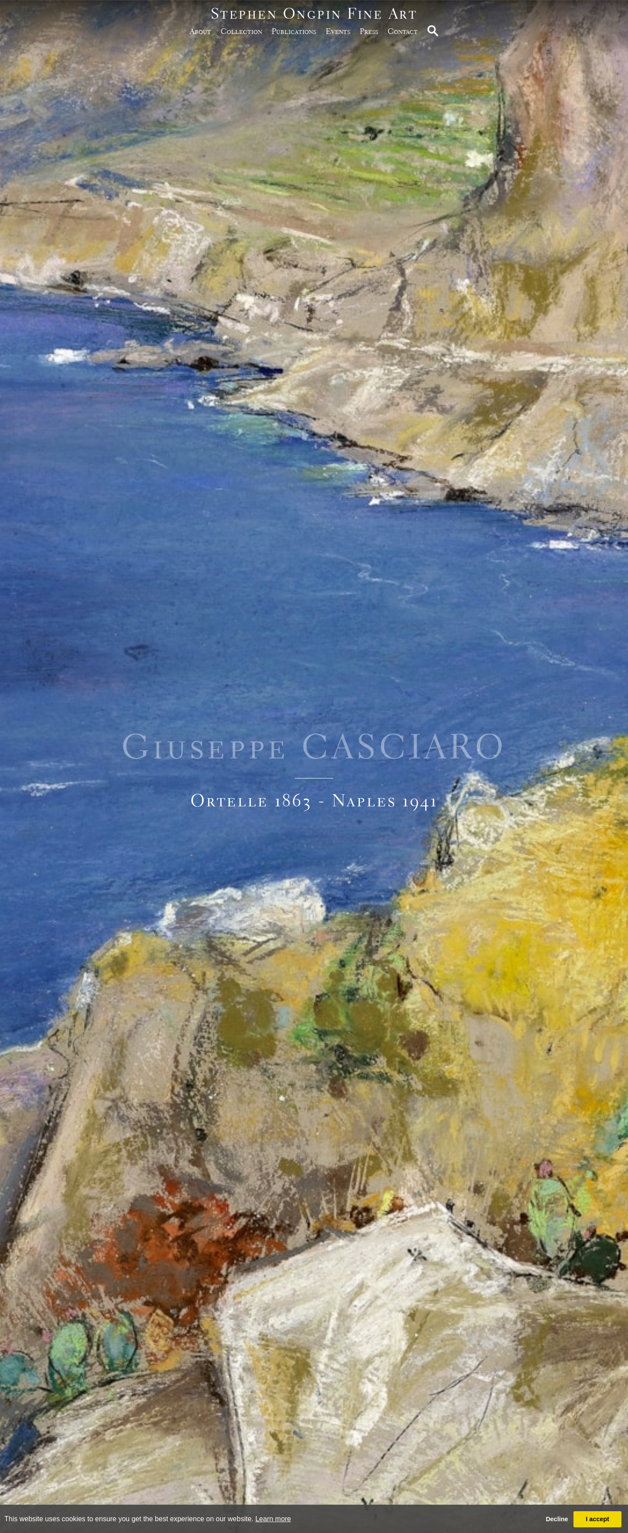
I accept (597, 1519)
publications (294, 31)
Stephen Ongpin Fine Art (314, 13)
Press (369, 31)
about (200, 31)
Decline (557, 1519)
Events (338, 31)
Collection (241, 31)
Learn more (273, 1519)
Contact (403, 31)
